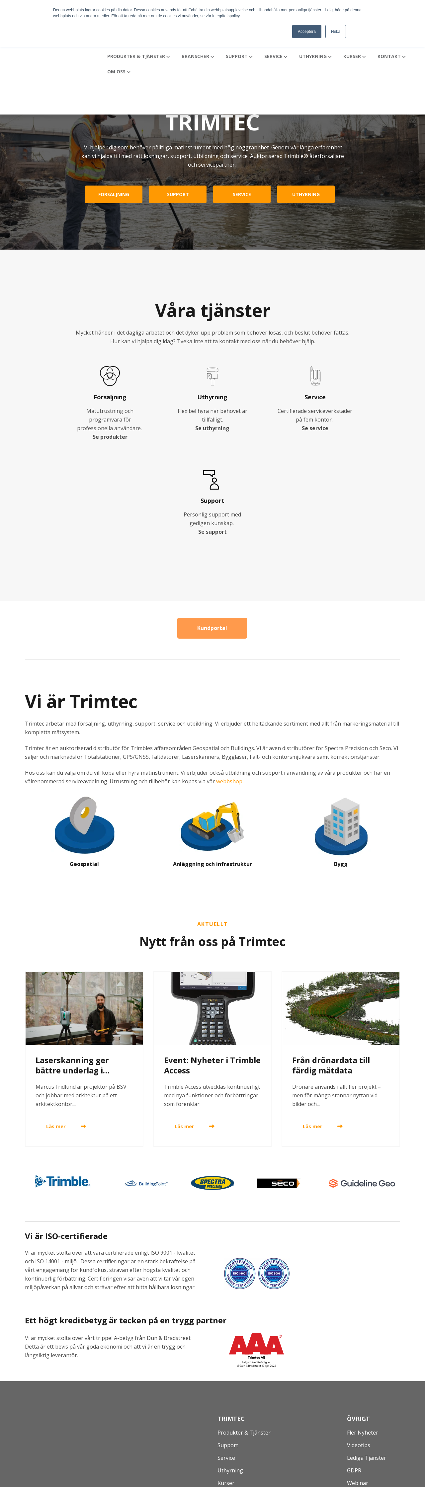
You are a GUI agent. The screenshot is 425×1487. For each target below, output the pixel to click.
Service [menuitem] (226, 1363)
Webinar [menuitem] (357, 1388)
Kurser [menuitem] (225, 1388)
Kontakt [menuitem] (227, 1401)
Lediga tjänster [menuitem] (366, 1363)
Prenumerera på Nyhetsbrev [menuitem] (383, 1401)
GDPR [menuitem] (354, 1375)
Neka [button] (335, 31)
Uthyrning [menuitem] (230, 1375)
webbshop (229, 686)
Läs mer (56, 1032)
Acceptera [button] (307, 31)
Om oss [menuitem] (227, 1413)
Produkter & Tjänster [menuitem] (244, 1338)
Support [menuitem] (227, 1350)
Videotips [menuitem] (358, 1350)
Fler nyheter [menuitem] (362, 1338)
